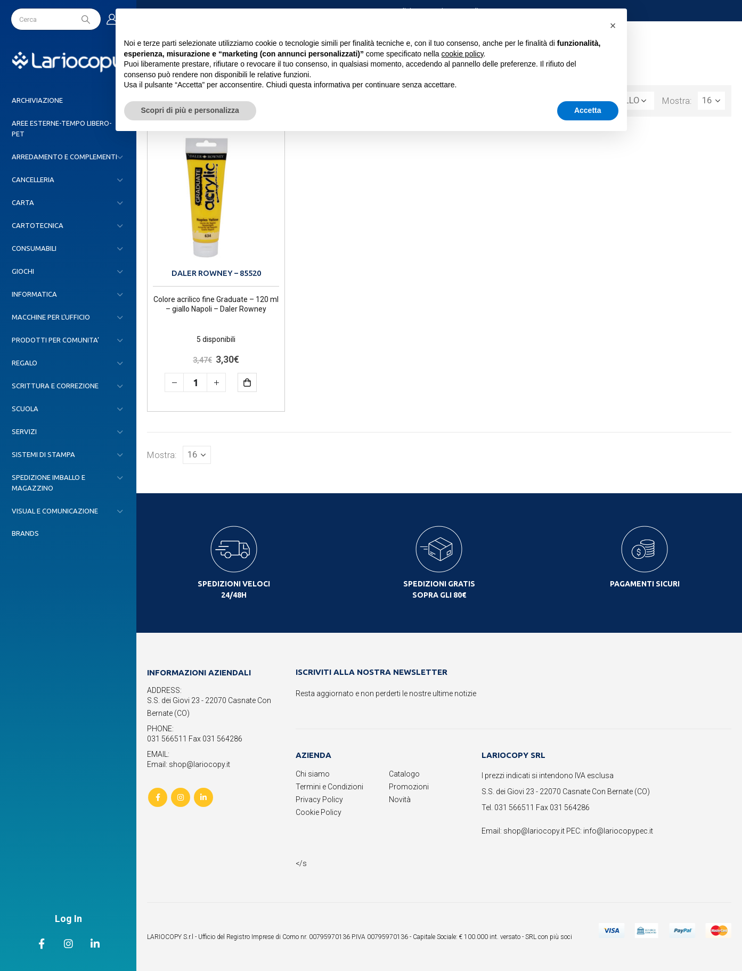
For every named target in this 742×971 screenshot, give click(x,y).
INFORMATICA (34, 294)
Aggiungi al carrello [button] (255, 382)
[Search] (87, 19)
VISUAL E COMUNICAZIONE (55, 511)
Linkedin (203, 797)
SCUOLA (25, 408)
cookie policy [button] (462, 54)
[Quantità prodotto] (195, 382)
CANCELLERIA (33, 179)
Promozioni (409, 786)
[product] (216, 196)
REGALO (24, 362)
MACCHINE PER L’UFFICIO (51, 317)
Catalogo (404, 774)
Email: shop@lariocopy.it (188, 764)
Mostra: (677, 100)
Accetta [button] (587, 110)
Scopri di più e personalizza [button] (190, 110)
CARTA (23, 202)
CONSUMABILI (34, 248)
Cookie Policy (318, 812)
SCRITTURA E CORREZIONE (55, 385)
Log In (68, 918)
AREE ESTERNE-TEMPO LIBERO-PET (62, 128)
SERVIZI (24, 431)
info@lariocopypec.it (618, 831)
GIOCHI (23, 271)
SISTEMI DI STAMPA (43, 454)
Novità (400, 799)
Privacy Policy (319, 799)
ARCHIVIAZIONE (37, 100)
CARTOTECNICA (37, 225)
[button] (613, 25)
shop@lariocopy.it (534, 831)
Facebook (157, 797)
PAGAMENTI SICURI (645, 584)
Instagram (180, 797)
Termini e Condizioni (329, 786)
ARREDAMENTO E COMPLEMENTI (64, 156)
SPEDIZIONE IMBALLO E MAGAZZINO (48, 483)
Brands (25, 533)
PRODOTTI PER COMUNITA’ (55, 340)
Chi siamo (313, 774)
